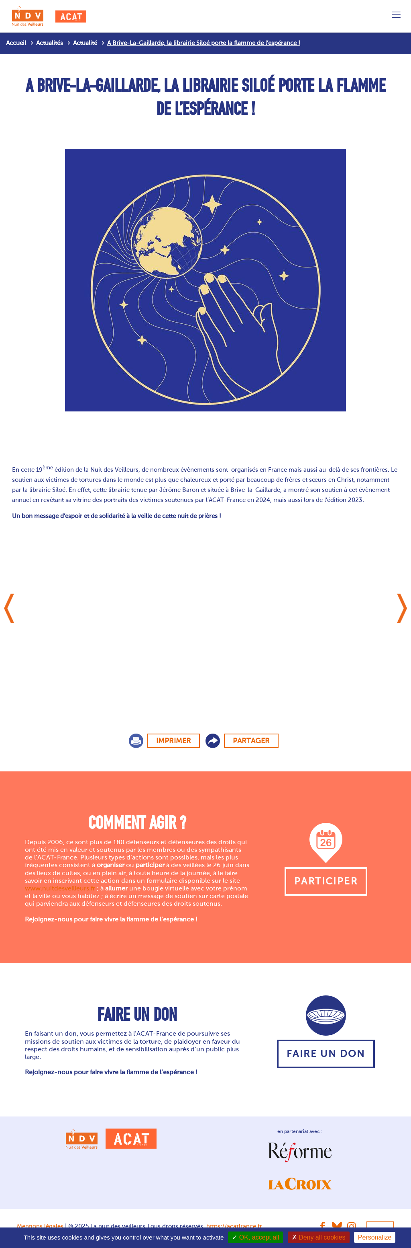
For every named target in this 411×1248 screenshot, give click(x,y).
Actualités (49, 43)
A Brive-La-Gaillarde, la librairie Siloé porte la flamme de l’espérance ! (203, 43)
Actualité (85, 43)
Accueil (16, 43)
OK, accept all (255, 1237)
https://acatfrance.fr (234, 1226)
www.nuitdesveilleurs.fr (60, 888)
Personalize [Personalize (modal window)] (375, 1237)
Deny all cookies (319, 1237)
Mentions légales (40, 1226)
